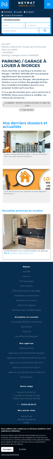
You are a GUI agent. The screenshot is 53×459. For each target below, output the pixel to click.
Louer (18, 12)
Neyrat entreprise (26, 419)
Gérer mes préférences (10, 455)
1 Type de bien (27, 110)
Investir (29, 12)
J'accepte (7, 449)
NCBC (26, 423)
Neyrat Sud (26, 416)
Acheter (7, 12)
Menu (48, 4)
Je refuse (22, 449)
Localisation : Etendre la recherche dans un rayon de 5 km (27, 104)
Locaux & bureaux (12, 15)
